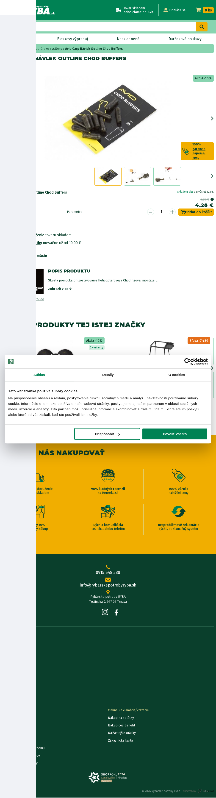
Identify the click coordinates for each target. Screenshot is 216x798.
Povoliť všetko (175, 434)
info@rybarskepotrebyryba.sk (108, 583)
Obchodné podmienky (18, 669)
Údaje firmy (10, 662)
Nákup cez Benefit (121, 726)
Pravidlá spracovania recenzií (23, 749)
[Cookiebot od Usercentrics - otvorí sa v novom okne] (188, 361)
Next (212, 119)
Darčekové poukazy (185, 39)
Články (7, 677)
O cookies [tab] (177, 375)
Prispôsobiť (107, 434)
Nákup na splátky (26, 243)
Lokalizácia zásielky (16, 718)
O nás (6, 646)
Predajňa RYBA (13, 654)
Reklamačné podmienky (20, 764)
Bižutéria (24, 49)
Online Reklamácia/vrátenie (128, 711)
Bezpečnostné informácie (24, 256)
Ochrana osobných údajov (21, 756)
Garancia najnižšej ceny (19, 726)
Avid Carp (22, 68)
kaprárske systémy (48, 49)
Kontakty (8, 711)
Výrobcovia (10, 692)
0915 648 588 (108, 571)
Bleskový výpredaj (72, 39)
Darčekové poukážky (17, 733)
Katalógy (8, 684)
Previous (3, 119)
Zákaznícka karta (120, 741)
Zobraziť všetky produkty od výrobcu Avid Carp (23, 302)
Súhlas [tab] (39, 375)
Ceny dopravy (12, 741)
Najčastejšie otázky (122, 733)
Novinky (21, 39)
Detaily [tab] (108, 375)
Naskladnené (128, 39)
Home (11, 49)
